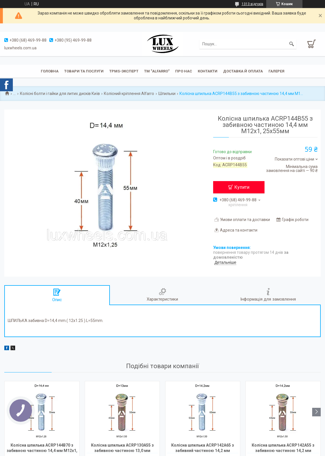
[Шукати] (291, 43)
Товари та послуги (84, 71)
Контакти (207, 71)
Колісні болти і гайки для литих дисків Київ (60, 93)
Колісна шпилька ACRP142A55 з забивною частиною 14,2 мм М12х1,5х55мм (283, 448)
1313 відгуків (252, 4)
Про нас (183, 71)
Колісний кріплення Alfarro (129, 93)
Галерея (276, 71)
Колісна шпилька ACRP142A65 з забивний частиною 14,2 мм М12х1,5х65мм (202, 448)
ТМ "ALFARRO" (156, 71)
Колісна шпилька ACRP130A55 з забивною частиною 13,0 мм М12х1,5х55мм (122, 448)
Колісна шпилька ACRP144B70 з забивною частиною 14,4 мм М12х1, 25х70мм (42, 448)
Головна (49, 71)
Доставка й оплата (243, 71)
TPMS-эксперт (123, 71)
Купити (241, 187)
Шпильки (166, 93)
